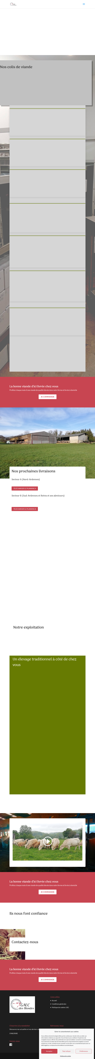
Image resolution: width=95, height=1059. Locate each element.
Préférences (84, 1051)
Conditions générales (59, 1004)
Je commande (47, 397)
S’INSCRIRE (14, 1033)
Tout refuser (66, 1051)
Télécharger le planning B (24, 509)
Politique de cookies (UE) (60, 1007)
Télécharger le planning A (24, 488)
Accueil (54, 1000)
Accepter (49, 1051)
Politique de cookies (65, 1056)
